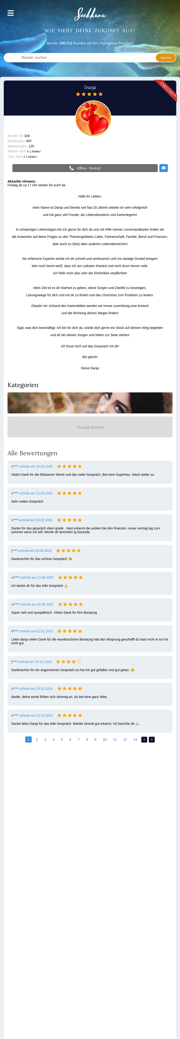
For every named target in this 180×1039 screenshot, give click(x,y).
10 (105, 739)
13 (135, 739)
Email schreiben (163, 168)
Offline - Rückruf (88, 168)
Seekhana (90, 14)
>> (152, 740)
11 (115, 739)
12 (125, 739)
